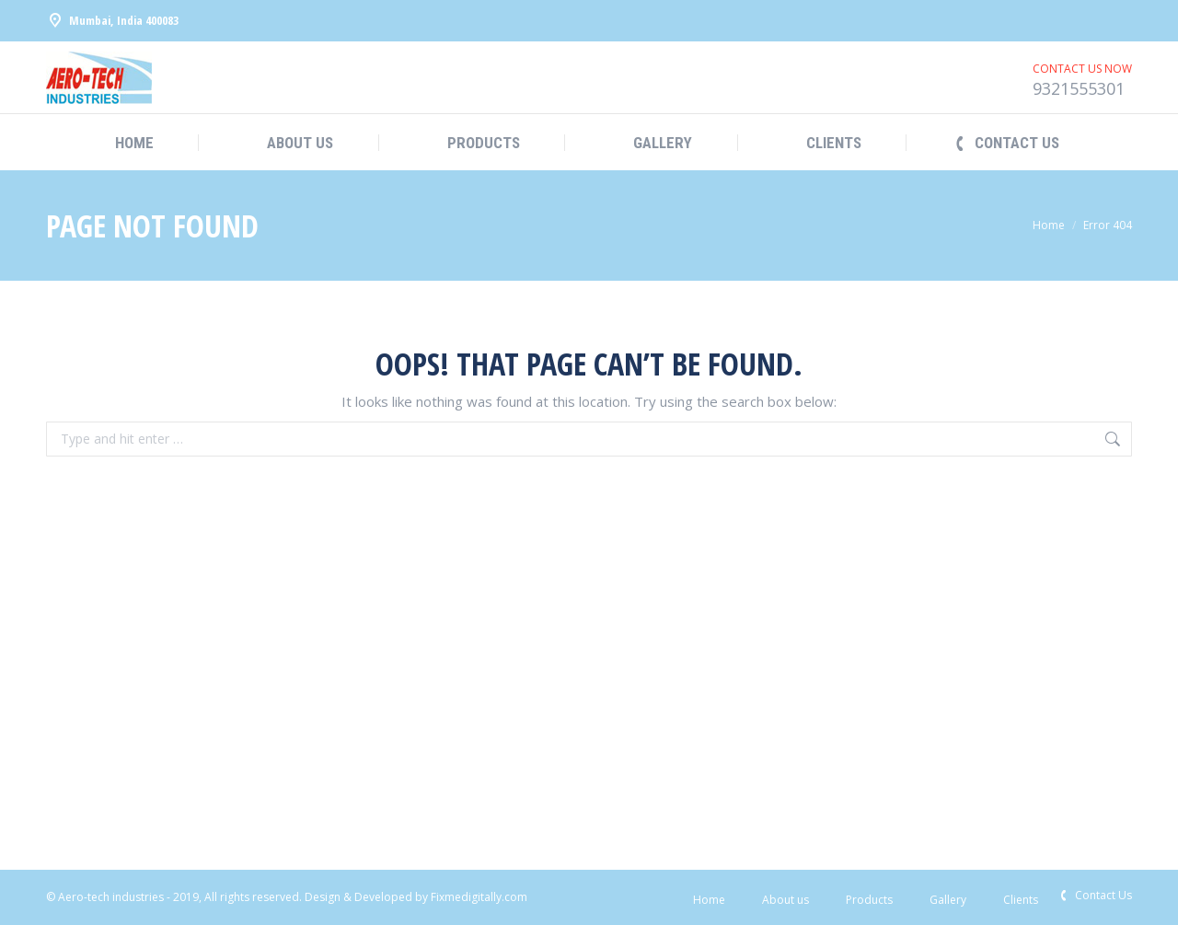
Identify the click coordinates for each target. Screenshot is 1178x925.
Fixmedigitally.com (479, 897)
